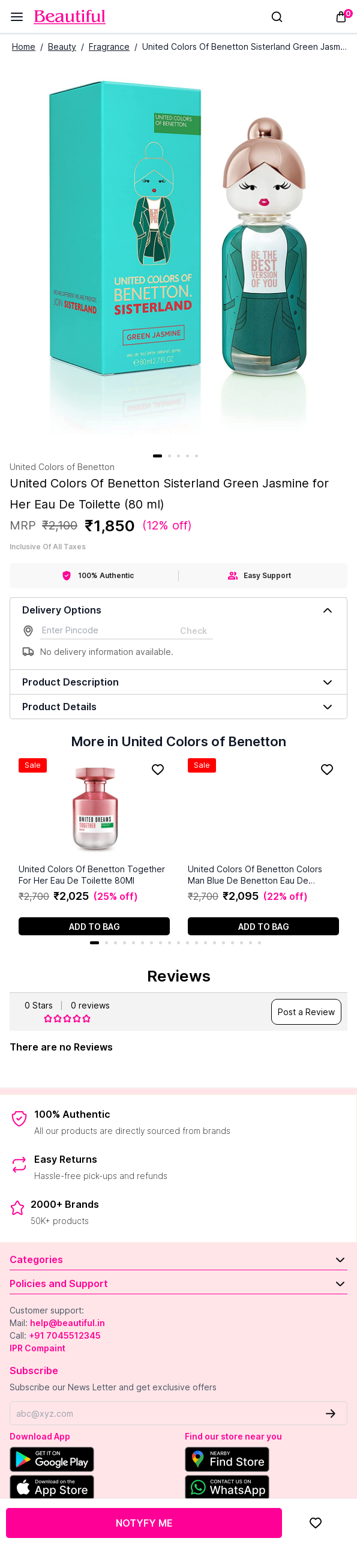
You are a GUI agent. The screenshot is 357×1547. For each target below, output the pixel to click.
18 (250, 942)
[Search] (277, 17)
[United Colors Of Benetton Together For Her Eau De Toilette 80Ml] (94, 810)
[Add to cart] (94, 926)
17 (241, 942)
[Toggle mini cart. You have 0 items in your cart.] (341, 16)
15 (223, 942)
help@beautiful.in (67, 1323)
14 (214, 942)
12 (196, 942)
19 (259, 942)
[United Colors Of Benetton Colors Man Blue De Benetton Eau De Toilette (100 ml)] (263, 810)
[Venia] (70, 17)
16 (232, 942)
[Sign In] (295, 17)
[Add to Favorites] (315, 1523)
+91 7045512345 (65, 1335)
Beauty (62, 46)
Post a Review (306, 1012)
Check (193, 631)
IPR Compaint (37, 1348)
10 (178, 942)
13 (205, 942)
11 (187, 942)
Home (23, 46)
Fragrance (109, 46)
